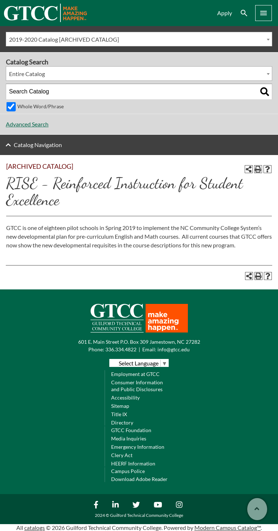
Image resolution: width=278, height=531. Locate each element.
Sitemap (120, 406)
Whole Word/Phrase (40, 106)
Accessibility (125, 397)
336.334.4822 (120, 349)
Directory (122, 422)
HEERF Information (133, 463)
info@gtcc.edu (173, 349)
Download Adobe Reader (139, 479)
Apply (224, 12)
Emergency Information (137, 447)
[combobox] (139, 39)
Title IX (119, 414)
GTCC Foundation (131, 430)
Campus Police (128, 471)
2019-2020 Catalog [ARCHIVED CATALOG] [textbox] (64, 39)
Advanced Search (27, 124)
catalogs (34, 527)
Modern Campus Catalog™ (227, 527)
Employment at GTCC (135, 374)
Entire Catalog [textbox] (27, 73)
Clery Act (121, 455)
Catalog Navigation (38, 144)
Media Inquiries (128, 438)
